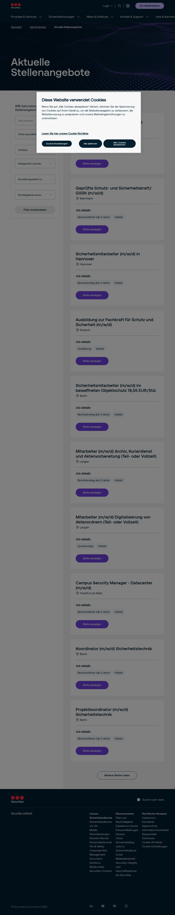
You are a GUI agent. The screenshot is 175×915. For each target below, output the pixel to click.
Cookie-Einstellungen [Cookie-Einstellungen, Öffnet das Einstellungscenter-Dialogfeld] (57, 143)
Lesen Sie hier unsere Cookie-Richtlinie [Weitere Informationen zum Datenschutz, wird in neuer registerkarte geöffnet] (65, 133)
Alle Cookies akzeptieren (119, 143)
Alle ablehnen (90, 143)
